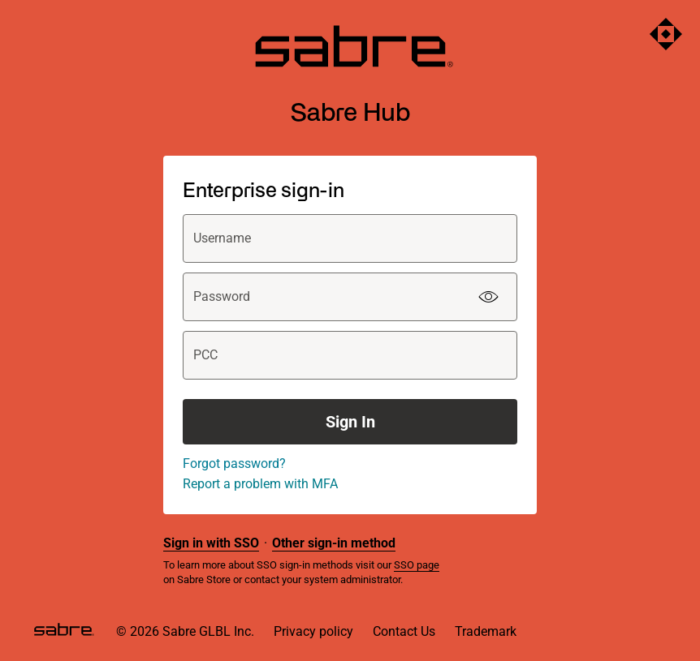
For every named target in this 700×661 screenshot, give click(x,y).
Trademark (485, 631)
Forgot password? (234, 463)
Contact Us (404, 631)
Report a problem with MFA (260, 483)
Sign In (350, 421)
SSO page (416, 565)
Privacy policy (313, 631)
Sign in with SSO (211, 543)
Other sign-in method (333, 543)
